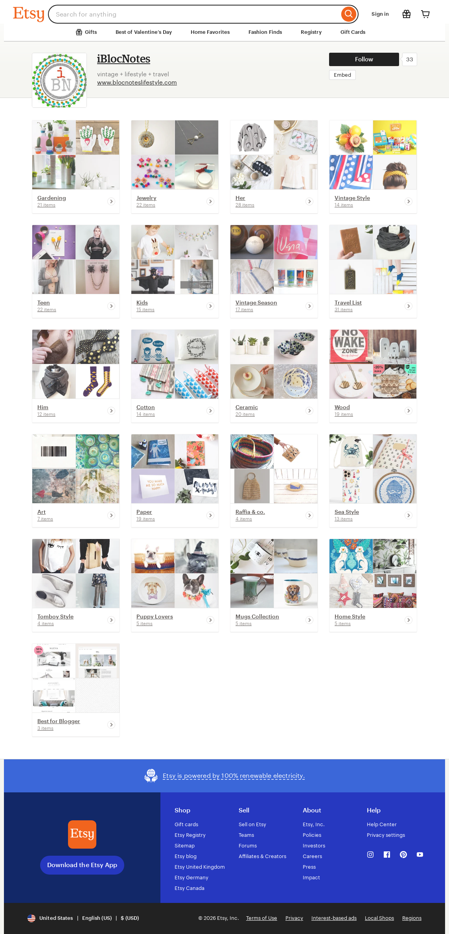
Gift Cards (353, 32)
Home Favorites (210, 32)
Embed (342, 75)
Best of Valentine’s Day (144, 32)
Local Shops (379, 918)
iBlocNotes (123, 58)
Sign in (380, 14)
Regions (411, 918)
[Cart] (425, 14)
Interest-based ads (334, 918)
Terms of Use (261, 918)
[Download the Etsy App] (82, 834)
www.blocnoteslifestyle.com (137, 82)
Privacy (294, 918)
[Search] (349, 14)
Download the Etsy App (82, 865)
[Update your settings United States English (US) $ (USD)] (83, 918)
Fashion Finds (265, 32)
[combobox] (193, 14)
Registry (311, 32)
